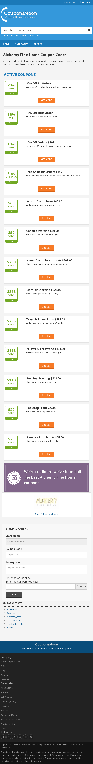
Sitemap (4, 675)
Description (13, 562)
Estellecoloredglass (16, 624)
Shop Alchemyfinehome (46, 514)
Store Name (13, 536)
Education (5, 706)
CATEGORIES (21, 44)
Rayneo (10, 627)
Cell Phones (6, 696)
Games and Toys (9, 715)
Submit (13, 594)
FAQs (3, 666)
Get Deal (46, 218)
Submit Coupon (85, 2)
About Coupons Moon (11, 661)
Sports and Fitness (9, 724)
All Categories (7, 687)
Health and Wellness (10, 719)
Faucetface (12, 609)
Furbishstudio (13, 620)
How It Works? (69, 2)
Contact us (6, 679)
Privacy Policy (77, 744)
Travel (4, 728)
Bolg (3, 670)
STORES (38, 44)
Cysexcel (11, 613)
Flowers (4, 710)
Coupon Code (14, 549)
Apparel (4, 692)
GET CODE (46, 100)
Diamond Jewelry (9, 701)
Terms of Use (62, 744)
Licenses (6, 747)
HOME (6, 44)
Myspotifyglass (14, 616)
